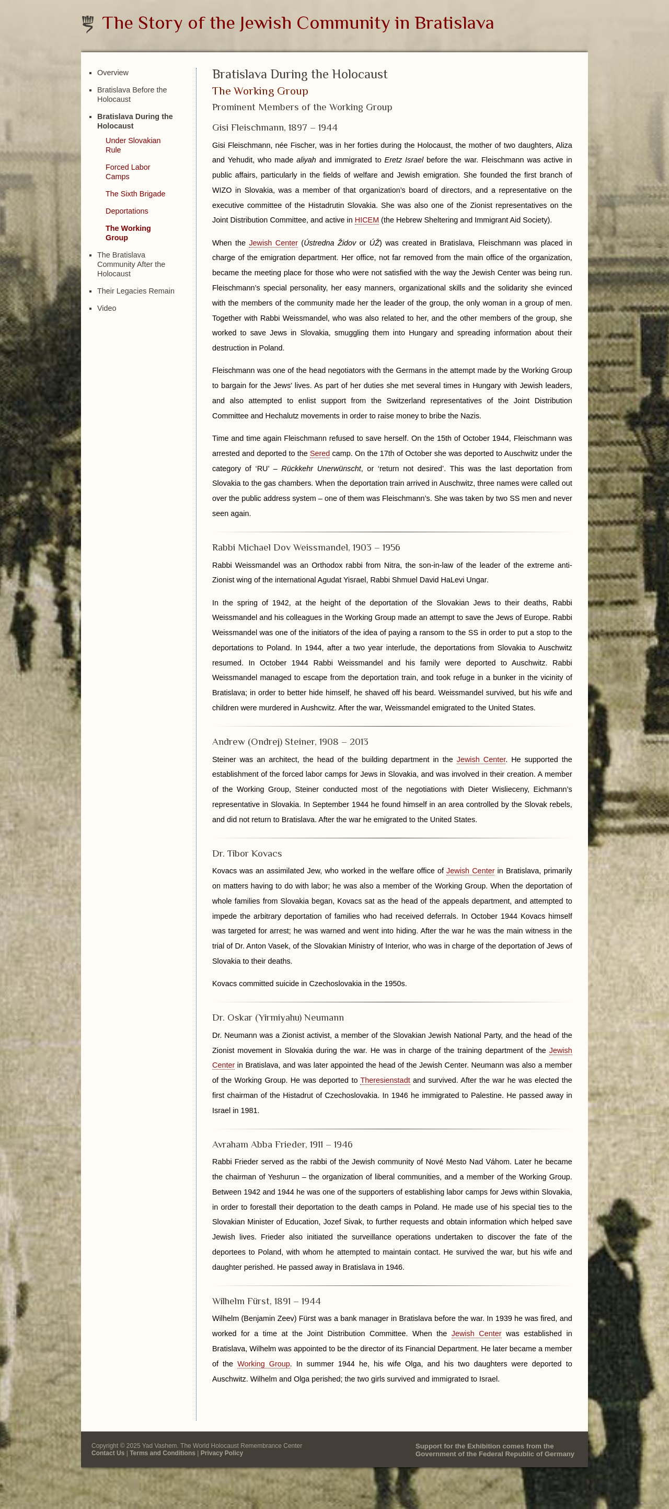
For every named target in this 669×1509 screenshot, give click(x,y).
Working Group (263, 1364)
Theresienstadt (385, 1080)
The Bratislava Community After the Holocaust (131, 264)
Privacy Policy (222, 1453)
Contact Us (107, 1453)
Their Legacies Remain (136, 291)
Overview (113, 72)
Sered (320, 453)
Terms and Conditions (162, 1453)
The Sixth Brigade (135, 194)
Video (107, 308)
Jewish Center (273, 243)
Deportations (127, 211)
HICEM (367, 220)
